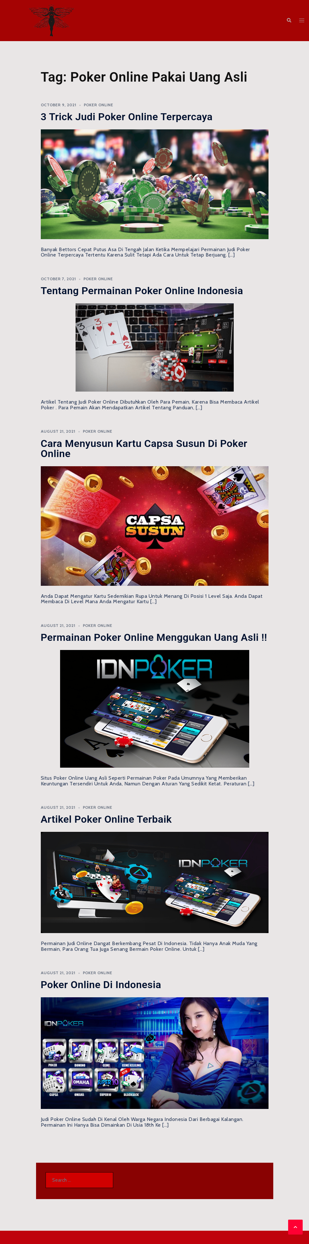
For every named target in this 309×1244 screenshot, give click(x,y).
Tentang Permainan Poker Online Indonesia (142, 291)
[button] (288, 20)
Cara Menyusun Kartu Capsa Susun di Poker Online (144, 448)
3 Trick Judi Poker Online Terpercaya (127, 117)
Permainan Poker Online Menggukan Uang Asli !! (154, 637)
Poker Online (98, 104)
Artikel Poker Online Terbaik (106, 819)
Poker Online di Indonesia (101, 985)
